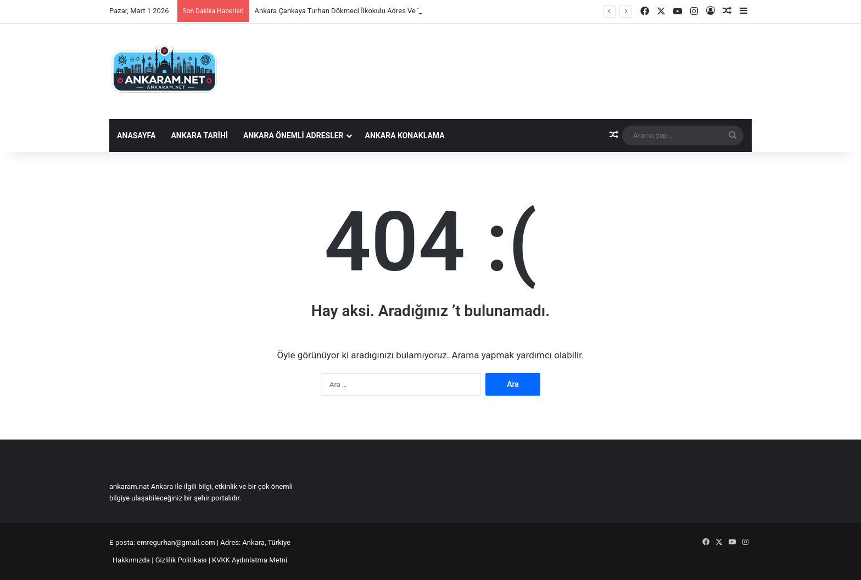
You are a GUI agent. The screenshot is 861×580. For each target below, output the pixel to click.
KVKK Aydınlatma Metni (249, 560)
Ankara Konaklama (405, 135)
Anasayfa (136, 135)
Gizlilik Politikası (181, 560)
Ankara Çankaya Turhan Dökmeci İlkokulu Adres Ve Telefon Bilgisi (358, 11)
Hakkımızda (131, 560)
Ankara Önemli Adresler (293, 135)
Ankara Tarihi (199, 135)
